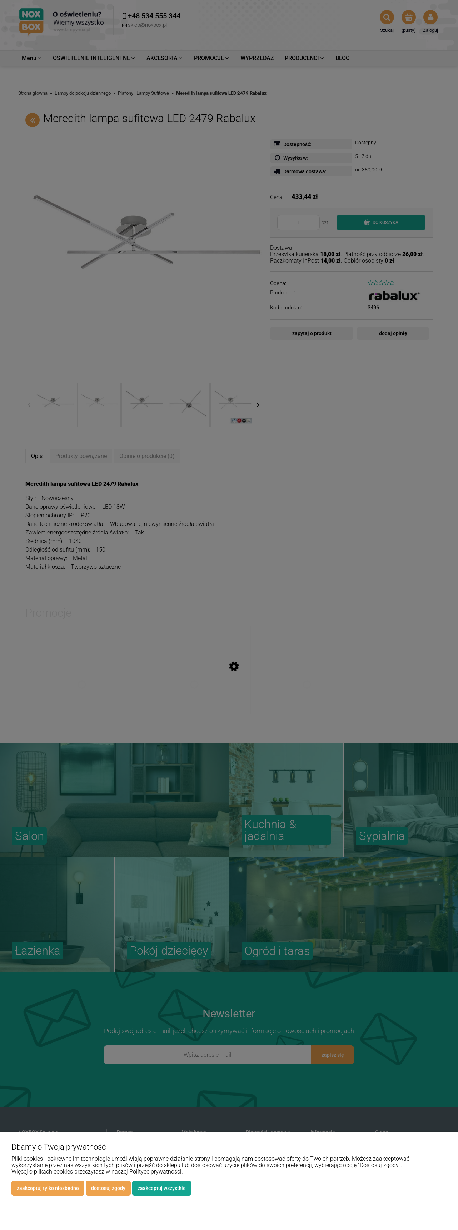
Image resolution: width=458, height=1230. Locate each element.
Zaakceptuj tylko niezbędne (48, 1188)
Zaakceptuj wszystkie (162, 1188)
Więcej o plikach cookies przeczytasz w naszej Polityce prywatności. (97, 1171)
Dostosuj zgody (108, 1188)
